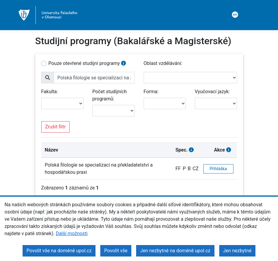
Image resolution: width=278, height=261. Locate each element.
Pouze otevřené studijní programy (84, 63)
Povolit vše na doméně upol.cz (59, 250)
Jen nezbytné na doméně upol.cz (175, 250)
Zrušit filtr (55, 127)
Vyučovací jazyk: (212, 91)
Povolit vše (115, 250)
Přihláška (218, 168)
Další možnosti (72, 233)
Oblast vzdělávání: (163, 63)
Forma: (151, 91)
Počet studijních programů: (109, 95)
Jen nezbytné (237, 250)
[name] (94, 77)
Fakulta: (49, 91)
